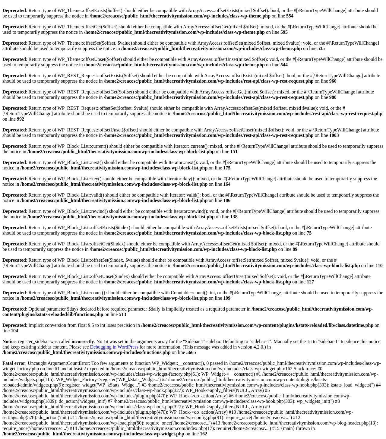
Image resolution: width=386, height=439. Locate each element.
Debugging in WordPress (114, 346)
